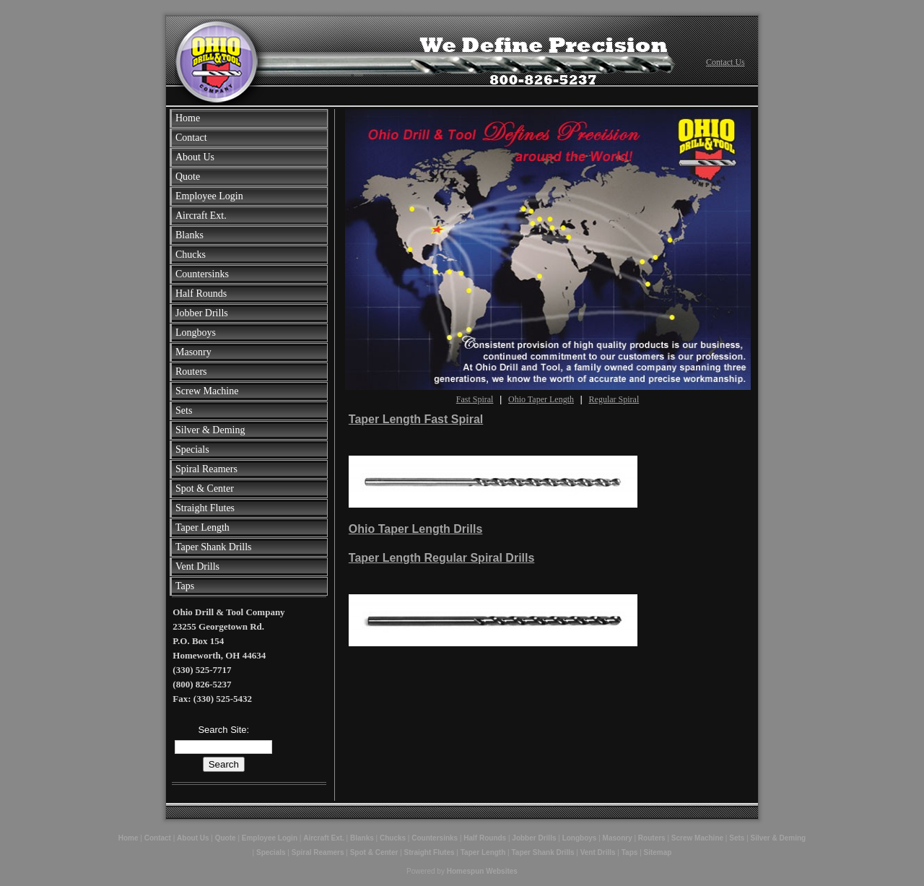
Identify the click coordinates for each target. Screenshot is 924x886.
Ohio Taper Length (541, 399)
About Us (194, 157)
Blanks (189, 235)
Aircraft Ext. (201, 215)
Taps (184, 586)
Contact (191, 137)
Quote (187, 176)
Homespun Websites (482, 871)
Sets (183, 410)
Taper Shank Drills (213, 547)
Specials (192, 449)
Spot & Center (204, 488)
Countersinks (202, 274)
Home (187, 118)
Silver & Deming (210, 430)
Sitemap (658, 852)
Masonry (193, 352)
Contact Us (725, 62)
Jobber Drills (201, 313)
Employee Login (209, 196)
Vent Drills (197, 566)
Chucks (190, 254)
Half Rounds (201, 293)
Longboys (195, 332)
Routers (191, 371)
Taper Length (202, 527)
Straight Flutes (205, 508)
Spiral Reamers (206, 469)
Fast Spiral (475, 399)
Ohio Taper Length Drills (416, 529)
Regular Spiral (614, 399)
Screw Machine (206, 391)
